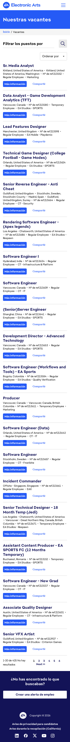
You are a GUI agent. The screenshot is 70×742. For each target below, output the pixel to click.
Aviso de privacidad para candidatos (35, 724)
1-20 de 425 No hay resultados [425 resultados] (14, 662)
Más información (14, 84)
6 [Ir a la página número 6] (59, 660)
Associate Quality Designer (27, 607)
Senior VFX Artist (19, 634)
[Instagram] (53, 736)
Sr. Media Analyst (18, 65)
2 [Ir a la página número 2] (39, 660)
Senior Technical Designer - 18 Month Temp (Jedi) (30, 509)
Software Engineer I (21, 256)
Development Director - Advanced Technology (34, 338)
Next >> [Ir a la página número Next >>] (40, 664)
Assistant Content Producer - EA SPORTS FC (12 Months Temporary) (33, 550)
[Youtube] (44, 736)
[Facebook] (26, 736)
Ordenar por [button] (50, 56)
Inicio (6, 31)
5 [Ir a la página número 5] (54, 660)
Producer (11, 398)
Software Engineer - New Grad (30, 580)
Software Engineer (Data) (26, 428)
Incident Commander (22, 481)
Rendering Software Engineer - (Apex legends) (31, 224)
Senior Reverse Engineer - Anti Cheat (30, 186)
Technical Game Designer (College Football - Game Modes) (34, 155)
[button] (63, 5)
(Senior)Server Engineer (24, 309)
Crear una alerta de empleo (35, 694)
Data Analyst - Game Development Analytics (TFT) (34, 97)
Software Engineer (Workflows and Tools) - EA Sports (34, 369)
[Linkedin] (17, 736)
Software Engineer (20, 283)
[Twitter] (35, 736)
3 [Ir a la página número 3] (44, 660)
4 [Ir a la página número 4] (49, 660)
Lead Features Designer (24, 126)
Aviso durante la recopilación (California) (35, 728)
